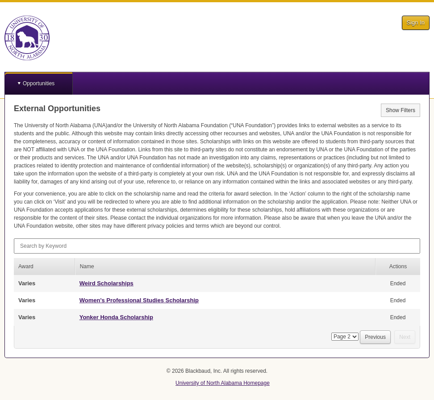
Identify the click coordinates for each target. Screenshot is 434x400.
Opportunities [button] (38, 83)
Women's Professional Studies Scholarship (139, 300)
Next (404, 337)
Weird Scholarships (106, 283)
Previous (375, 337)
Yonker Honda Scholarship (116, 317)
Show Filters (400, 110)
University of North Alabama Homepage (222, 383)
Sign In (416, 22)
